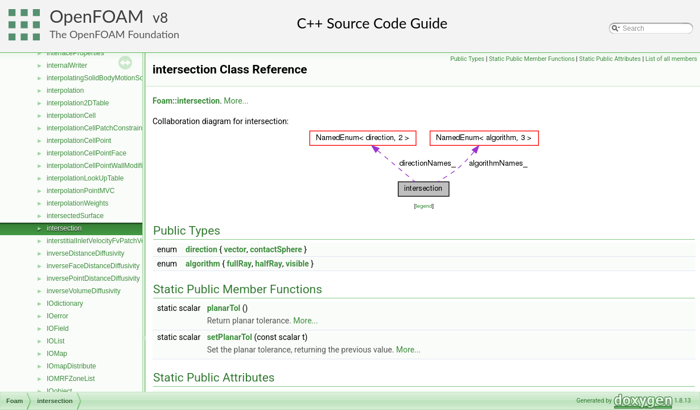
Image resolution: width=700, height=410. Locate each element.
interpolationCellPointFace (86, 153)
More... (236, 100)
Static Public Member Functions (532, 59)
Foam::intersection (186, 100)
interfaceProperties (75, 53)
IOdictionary (65, 304)
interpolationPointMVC (80, 191)
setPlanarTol (229, 337)
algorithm (203, 263)
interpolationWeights (78, 203)
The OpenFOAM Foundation (114, 34)
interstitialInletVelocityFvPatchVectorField (109, 241)
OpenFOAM (97, 16)
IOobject (59, 391)
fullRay (239, 263)
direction (201, 249)
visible (297, 263)
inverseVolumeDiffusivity (84, 291)
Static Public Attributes (610, 59)
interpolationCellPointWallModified (98, 166)
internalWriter (67, 65)
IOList (55, 341)
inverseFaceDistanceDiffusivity (93, 266)
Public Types (467, 59)
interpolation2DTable (78, 103)
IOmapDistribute (71, 366)
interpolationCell (71, 116)
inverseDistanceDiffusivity (86, 253)
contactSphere (276, 249)
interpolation (65, 91)
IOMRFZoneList (71, 379)
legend (423, 206)
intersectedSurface (75, 216)
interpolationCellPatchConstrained (98, 128)
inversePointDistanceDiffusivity (93, 278)
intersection (64, 228)
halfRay (268, 263)
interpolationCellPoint (79, 141)
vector (235, 249)
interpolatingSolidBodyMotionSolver (100, 78)
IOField (58, 329)
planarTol (224, 308)
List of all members (671, 59)
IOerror (57, 316)
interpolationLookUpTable (85, 178)
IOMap (57, 354)
